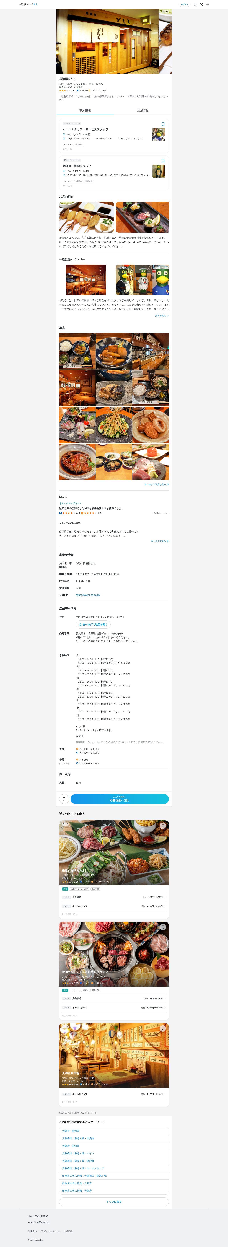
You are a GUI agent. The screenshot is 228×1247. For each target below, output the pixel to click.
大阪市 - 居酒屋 (70, 1130)
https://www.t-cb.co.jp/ (88, 594)
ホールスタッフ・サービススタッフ (85, 129)
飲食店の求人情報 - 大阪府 (77, 1190)
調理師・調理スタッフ (77, 166)
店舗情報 (143, 110)
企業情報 (68, 1231)
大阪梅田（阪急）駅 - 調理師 (78, 1160)
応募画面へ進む (119, 799)
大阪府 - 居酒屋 (70, 1145)
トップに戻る (114, 1201)
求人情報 (85, 110)
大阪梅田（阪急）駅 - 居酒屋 (78, 1138)
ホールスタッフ (79, 906)
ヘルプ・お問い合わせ (39, 1222)
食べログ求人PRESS (38, 1216)
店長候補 (76, 897)
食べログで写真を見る (155, 484)
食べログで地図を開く (95, 624)
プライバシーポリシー (50, 1231)
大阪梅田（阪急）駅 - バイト (78, 1153)
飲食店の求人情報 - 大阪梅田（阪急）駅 (84, 1175)
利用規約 (32, 1231)
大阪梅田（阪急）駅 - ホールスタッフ (83, 1168)
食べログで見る (158, 541)
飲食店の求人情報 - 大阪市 (77, 1183)
